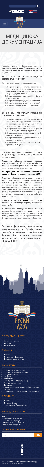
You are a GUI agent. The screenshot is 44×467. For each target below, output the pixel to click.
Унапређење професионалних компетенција (21, 391)
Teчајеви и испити (11, 374)
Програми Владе (10, 403)
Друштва (7, 401)
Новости (7, 355)
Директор (7, 343)
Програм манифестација (13, 357)
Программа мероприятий (14, 359)
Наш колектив (9, 345)
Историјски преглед (11, 341)
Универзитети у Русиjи (13, 383)
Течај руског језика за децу (14, 370)
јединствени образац (32, 200)
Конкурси (7, 376)
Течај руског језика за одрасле (16, 372)
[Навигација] (4, 24)
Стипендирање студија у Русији (16, 381)
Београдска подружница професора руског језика (22, 388)
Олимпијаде (8, 379)
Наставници (8, 385)
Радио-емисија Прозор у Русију (16, 405)
